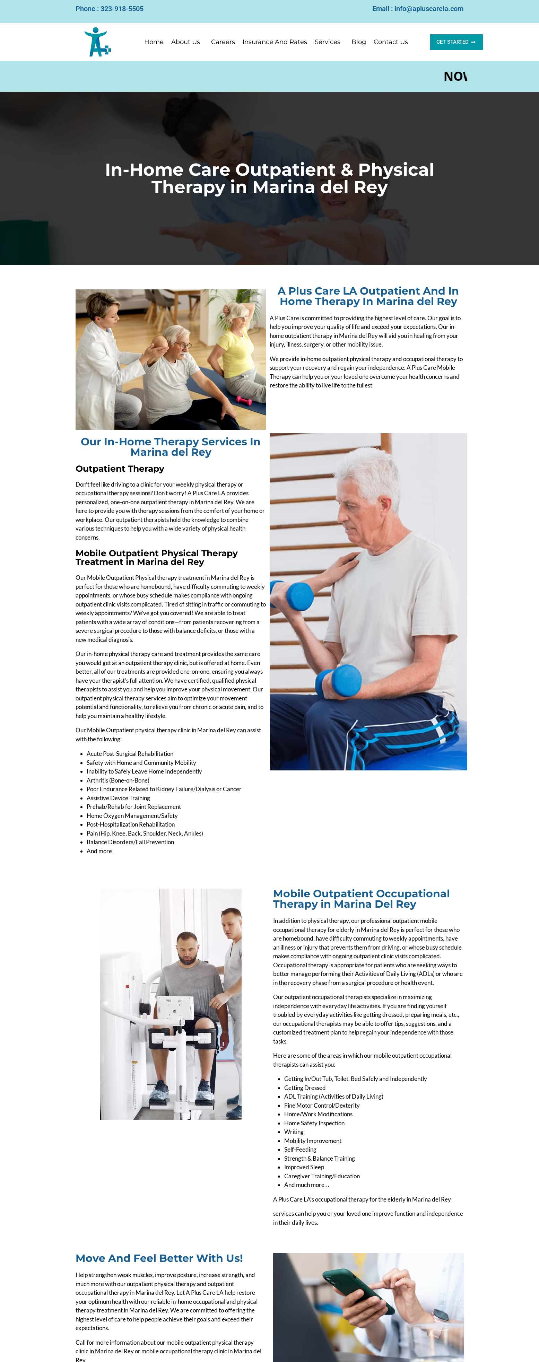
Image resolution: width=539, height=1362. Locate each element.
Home (154, 42)
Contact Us (391, 42)
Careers (223, 42)
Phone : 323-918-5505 (110, 9)
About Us (185, 42)
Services (327, 42)
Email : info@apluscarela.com (417, 9)
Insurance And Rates (275, 42)
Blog (358, 42)
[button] (187, 42)
